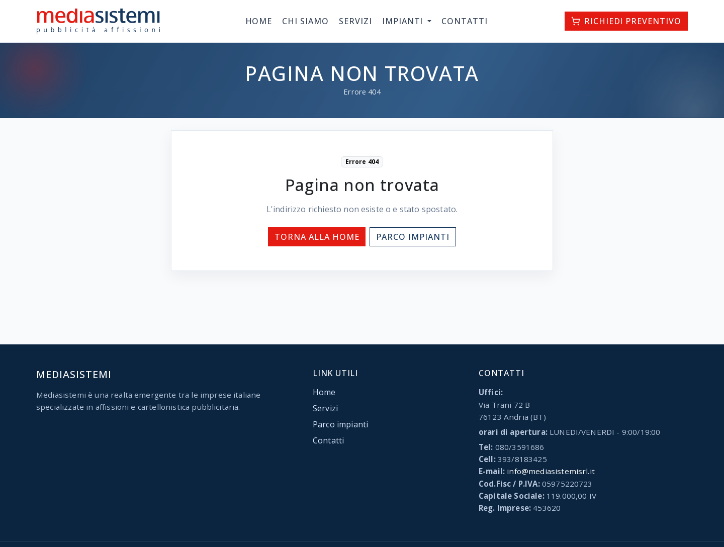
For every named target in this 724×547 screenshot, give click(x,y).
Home (259, 21)
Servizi (355, 21)
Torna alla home (317, 236)
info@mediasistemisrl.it (551, 471)
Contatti (464, 21)
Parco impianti (412, 236)
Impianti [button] (404, 21)
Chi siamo (305, 21)
